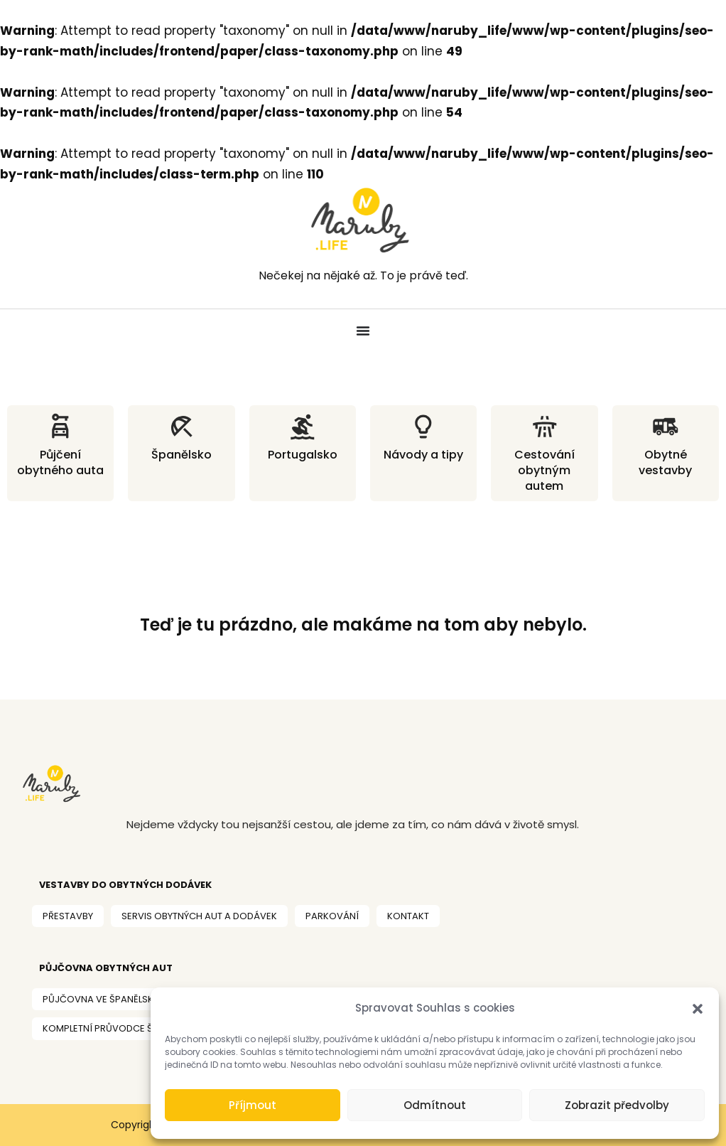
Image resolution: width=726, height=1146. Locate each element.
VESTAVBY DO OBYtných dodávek (125, 884)
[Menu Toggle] (363, 330)
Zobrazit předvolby (617, 1105)
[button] (697, 1009)
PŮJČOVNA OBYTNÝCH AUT (106, 968)
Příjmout (252, 1105)
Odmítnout (434, 1105)
